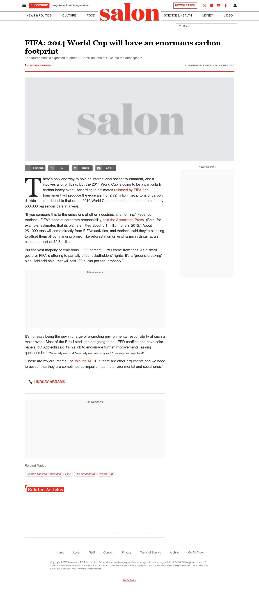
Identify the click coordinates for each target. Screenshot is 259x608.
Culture (69, 15)
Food (91, 15)
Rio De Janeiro (85, 474)
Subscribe (39, 5)
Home (60, 552)
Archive (175, 552)
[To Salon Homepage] (129, 12)
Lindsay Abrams (39, 65)
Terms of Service (150, 552)
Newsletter (185, 5)
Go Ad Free (195, 552)
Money (207, 15)
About (76, 552)
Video (228, 15)
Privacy (126, 552)
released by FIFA (128, 190)
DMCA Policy (129, 580)
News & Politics (39, 15)
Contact (108, 552)
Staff (92, 552)
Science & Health (178, 15)
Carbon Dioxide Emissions (44, 474)
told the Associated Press (123, 220)
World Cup (106, 474)
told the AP (83, 361)
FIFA (68, 474)
